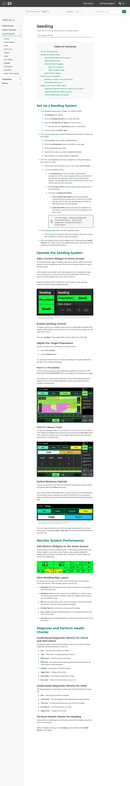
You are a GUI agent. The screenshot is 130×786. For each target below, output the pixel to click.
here (61, 554)
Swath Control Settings (11, 73)
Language (69, 11)
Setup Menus (11, 79)
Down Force (8, 49)
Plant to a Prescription (55, 67)
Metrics (11, 83)
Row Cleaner (8, 60)
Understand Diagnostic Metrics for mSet (58, 92)
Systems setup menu (52, 134)
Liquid (6, 56)
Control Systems (11, 34)
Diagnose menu (50, 230)
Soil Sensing (8, 66)
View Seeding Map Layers (53, 82)
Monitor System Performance (51, 76)
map (52, 581)
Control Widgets (9, 42)
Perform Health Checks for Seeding (56, 95)
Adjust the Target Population (54, 64)
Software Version (35, 11)
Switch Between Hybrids (52, 73)
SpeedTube (8, 70)
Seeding (7, 63)
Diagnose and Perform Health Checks (53, 86)
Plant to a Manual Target (56, 70)
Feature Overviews (11, 30)
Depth (6, 46)
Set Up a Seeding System (49, 52)
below (75, 237)
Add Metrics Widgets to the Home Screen (58, 79)
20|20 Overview (11, 26)
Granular (6, 53)
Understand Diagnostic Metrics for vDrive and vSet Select (64, 89)
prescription (52, 371)
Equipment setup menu (52, 111)
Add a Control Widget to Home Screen (57, 58)
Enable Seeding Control (52, 61)
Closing (6, 39)
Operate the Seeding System (50, 55)
